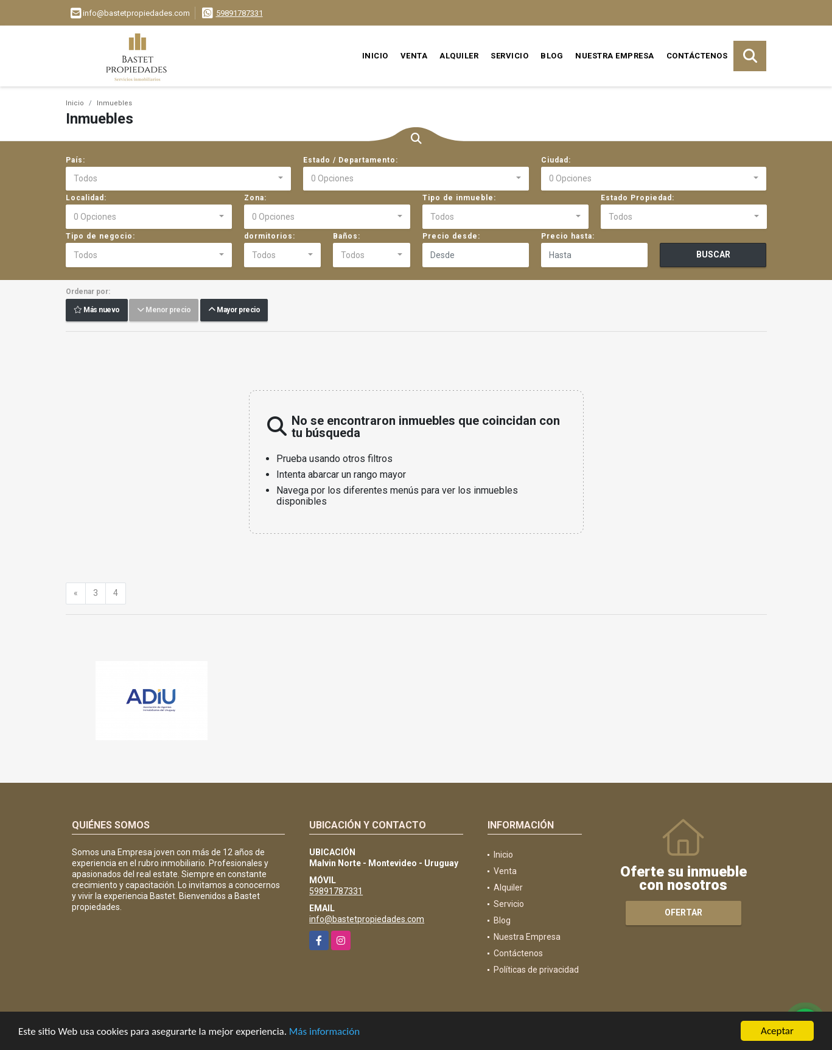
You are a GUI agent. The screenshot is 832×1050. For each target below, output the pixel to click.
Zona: (255, 198)
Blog (551, 55)
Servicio (509, 55)
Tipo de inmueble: (459, 198)
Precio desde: (451, 236)
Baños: (346, 236)
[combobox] (179, 179)
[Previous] (76, 593)
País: (75, 160)
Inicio (375, 55)
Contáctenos (697, 55)
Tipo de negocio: (100, 236)
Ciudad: (556, 160)
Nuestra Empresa (614, 55)
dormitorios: (269, 236)
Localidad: (86, 198)
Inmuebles (114, 103)
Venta (414, 55)
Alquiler (458, 55)
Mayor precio (234, 310)
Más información (324, 1032)
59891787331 (239, 13)
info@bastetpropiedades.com (366, 919)
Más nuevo (97, 310)
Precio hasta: (568, 236)
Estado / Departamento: (350, 160)
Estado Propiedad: (637, 198)
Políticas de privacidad (536, 970)
